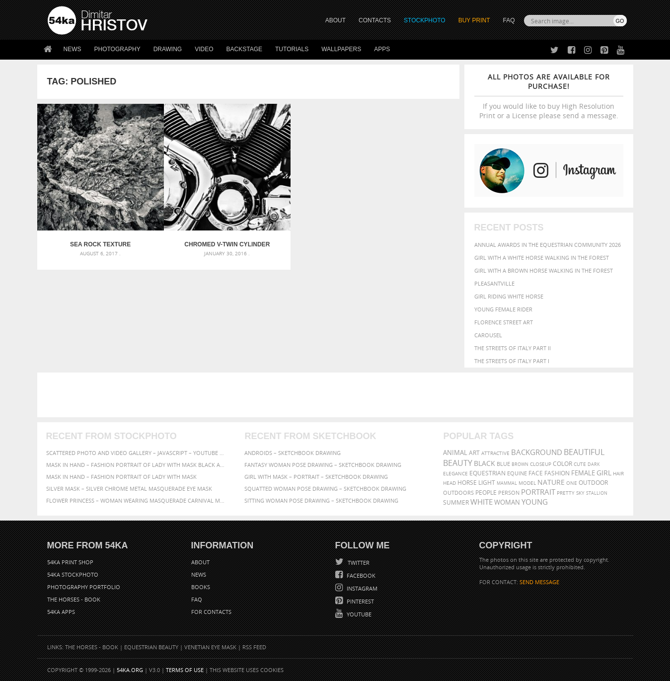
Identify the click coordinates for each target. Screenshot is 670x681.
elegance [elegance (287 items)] (455, 473)
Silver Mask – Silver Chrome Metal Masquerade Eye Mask (129, 488)
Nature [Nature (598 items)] (551, 482)
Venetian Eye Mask (210, 647)
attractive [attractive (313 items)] (495, 453)
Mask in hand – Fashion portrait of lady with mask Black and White (136, 464)
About (200, 562)
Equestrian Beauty (151, 647)
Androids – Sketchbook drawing (292, 452)
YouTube (358, 614)
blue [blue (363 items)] (503, 463)
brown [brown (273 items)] (520, 464)
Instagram (361, 588)
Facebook (360, 575)
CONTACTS (375, 20)
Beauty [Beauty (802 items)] (457, 462)
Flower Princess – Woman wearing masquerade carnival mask (136, 500)
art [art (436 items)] (474, 453)
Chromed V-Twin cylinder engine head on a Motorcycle (195, 223)
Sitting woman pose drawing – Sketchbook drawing (321, 500)
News (72, 49)
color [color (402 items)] (562, 463)
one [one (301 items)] (571, 483)
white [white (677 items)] (481, 502)
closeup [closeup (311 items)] (540, 463)
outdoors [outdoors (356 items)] (458, 492)
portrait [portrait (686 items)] (538, 492)
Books (200, 587)
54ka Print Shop (70, 562)
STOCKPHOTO (425, 20)
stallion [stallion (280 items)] (596, 493)
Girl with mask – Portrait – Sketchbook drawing (316, 476)
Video (204, 49)
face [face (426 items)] (535, 473)
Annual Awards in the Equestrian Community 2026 (547, 244)
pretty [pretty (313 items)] (566, 492)
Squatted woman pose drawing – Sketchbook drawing (325, 488)
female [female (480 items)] (583, 473)
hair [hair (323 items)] (618, 473)
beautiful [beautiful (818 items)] (584, 452)
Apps (382, 49)
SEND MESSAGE (539, 582)
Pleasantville (494, 283)
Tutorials (291, 49)
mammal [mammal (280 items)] (507, 483)
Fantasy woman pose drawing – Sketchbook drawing (322, 464)
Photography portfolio (83, 587)
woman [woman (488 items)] (507, 502)
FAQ (509, 20)
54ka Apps (61, 611)
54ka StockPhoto (72, 574)
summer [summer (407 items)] (456, 502)
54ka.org (130, 670)
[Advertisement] (337, 395)
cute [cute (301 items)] (580, 464)
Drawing (167, 49)
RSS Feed (254, 647)
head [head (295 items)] (449, 483)
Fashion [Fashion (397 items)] (557, 473)
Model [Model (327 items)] (527, 482)
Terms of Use (185, 670)
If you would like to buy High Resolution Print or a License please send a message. (548, 96)
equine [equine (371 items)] (517, 473)
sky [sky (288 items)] (580, 493)
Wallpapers (341, 49)
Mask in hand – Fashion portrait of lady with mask (121, 476)
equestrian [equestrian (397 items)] (487, 473)
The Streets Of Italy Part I (511, 361)
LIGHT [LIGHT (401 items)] (486, 482)
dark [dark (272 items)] (594, 464)
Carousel (488, 335)
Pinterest (359, 601)
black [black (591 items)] (484, 463)
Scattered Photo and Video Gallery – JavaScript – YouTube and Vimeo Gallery (136, 452)
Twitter (358, 562)
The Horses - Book (73, 599)
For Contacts (211, 611)
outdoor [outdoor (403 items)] (593, 482)
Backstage (244, 49)
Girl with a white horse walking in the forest (541, 257)
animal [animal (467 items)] (455, 453)
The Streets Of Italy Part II (512, 348)
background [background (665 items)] (536, 452)
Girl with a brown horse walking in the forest (543, 270)
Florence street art (503, 322)
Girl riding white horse (508, 296)
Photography (117, 49)
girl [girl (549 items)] (603, 472)
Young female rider (503, 309)
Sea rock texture (90, 223)
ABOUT (335, 20)
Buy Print (474, 20)
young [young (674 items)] (534, 502)
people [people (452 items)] (486, 492)
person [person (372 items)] (509, 492)
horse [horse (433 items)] (467, 482)
